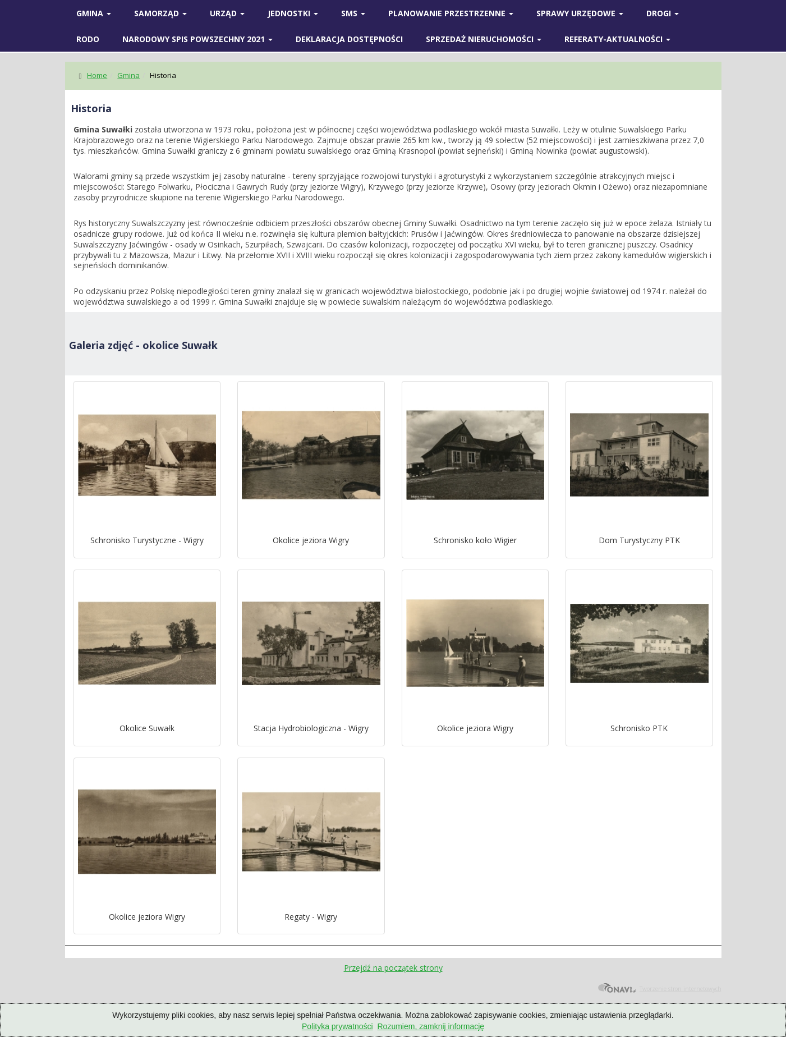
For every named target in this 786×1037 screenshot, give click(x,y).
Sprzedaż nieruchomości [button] (483, 39)
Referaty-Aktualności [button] (617, 39)
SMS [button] (353, 13)
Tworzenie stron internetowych (659, 989)
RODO (87, 39)
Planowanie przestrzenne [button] (450, 13)
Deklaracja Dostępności (349, 39)
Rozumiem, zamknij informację (431, 1026)
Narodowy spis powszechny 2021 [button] (197, 39)
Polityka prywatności (337, 1026)
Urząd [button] (227, 13)
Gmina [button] (93, 13)
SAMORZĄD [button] (160, 13)
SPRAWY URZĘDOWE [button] (579, 13)
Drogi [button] (662, 13)
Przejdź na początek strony (393, 967)
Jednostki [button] (293, 13)
